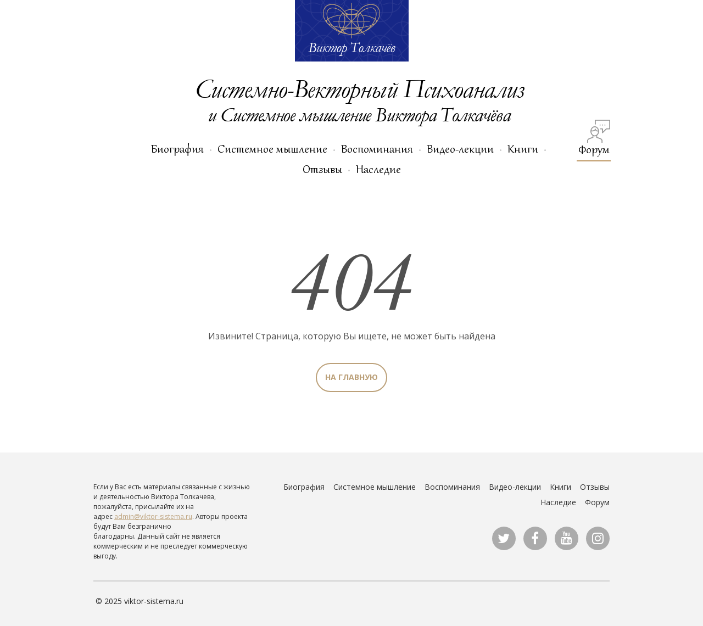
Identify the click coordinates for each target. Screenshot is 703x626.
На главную (351, 377)
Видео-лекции (460, 148)
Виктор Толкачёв (351, 47)
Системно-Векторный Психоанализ (359, 88)
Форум (594, 138)
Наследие (378, 169)
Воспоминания (377, 148)
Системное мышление (272, 148)
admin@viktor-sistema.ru (153, 516)
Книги (522, 148)
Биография (177, 148)
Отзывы (322, 169)
